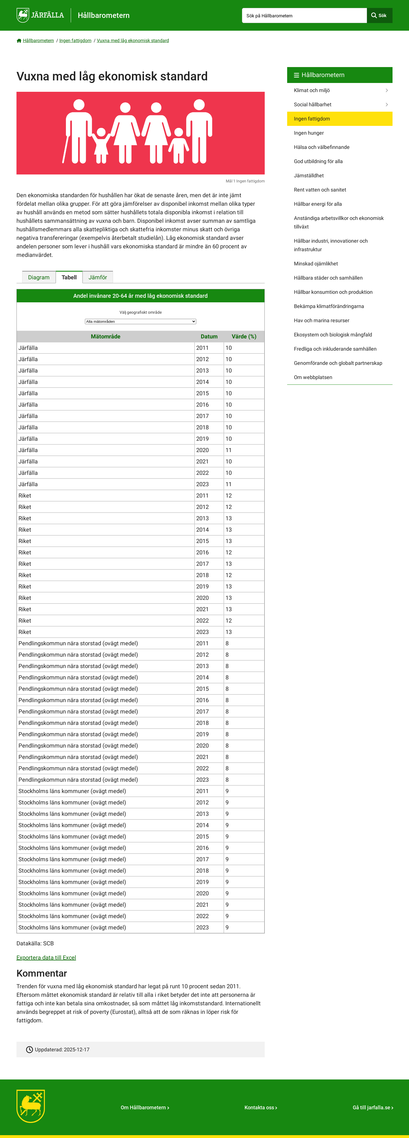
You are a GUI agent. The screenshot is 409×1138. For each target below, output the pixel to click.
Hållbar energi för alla (318, 204)
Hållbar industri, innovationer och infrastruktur (331, 245)
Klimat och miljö (312, 90)
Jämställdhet (309, 175)
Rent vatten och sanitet (320, 190)
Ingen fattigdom (75, 40)
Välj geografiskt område (141, 312)
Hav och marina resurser (321, 320)
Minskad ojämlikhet (316, 264)
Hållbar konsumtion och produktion (333, 292)
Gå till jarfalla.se (371, 1107)
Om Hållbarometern (143, 1107)
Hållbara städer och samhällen (328, 278)
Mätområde (105, 336)
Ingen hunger (309, 133)
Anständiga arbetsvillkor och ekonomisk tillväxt (339, 222)
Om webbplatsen (313, 377)
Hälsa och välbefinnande (322, 147)
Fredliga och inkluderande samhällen (335, 349)
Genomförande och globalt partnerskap (338, 363)
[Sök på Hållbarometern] (304, 15)
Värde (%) (244, 336)
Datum (209, 336)
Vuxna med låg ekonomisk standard (133, 40)
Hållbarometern (38, 40)
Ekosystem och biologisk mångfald (333, 335)
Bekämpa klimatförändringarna (329, 306)
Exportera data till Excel (46, 957)
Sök (383, 15)
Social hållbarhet (312, 104)
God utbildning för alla (318, 161)
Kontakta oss (259, 1107)
